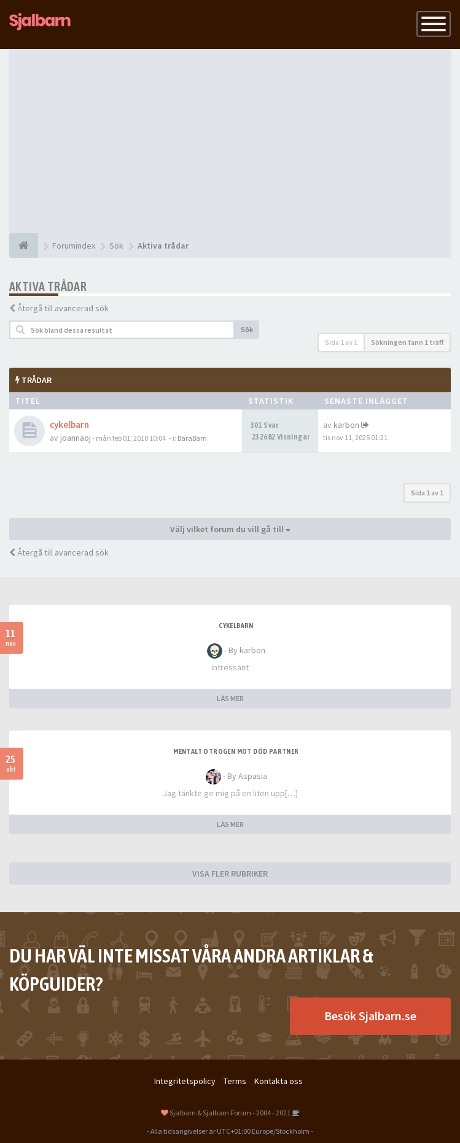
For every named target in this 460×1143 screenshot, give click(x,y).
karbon (346, 424)
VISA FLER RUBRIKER (230, 873)
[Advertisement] (230, 141)
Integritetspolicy (185, 1081)
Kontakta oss (278, 1081)
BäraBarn (192, 438)
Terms (235, 1081)
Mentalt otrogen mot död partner (235, 751)
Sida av (341, 342)
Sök (247, 329)
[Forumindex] (23, 245)
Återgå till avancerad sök (63, 308)
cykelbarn (69, 424)
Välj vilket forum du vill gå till (230, 529)
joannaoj (75, 437)
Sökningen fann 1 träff (407, 342)
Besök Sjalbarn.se (370, 1015)
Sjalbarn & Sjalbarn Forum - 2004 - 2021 (230, 1112)
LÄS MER (230, 698)
